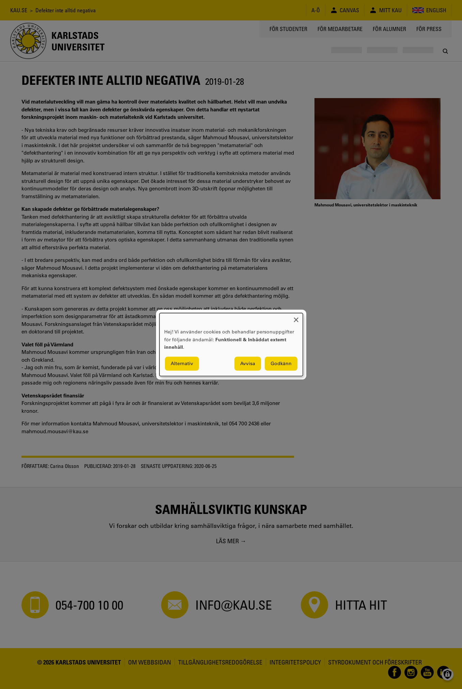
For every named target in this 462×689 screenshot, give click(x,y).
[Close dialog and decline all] (296, 317)
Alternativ (182, 363)
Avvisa (247, 363)
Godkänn (281, 363)
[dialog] (231, 344)
